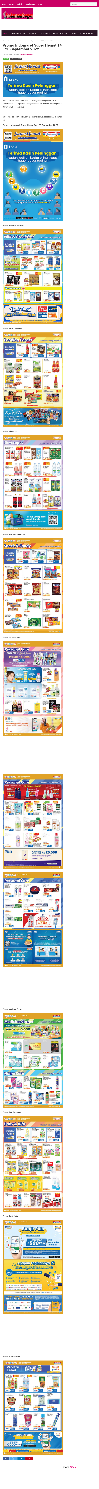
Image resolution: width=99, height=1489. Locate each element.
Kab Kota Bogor (60, 33)
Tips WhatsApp (30, 4)
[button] (6, 1458)
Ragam (74, 33)
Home (4, 4)
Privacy (40, 4)
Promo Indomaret (16, 58)
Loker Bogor (44, 33)
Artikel (19, 4)
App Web (32, 33)
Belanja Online (86, 33)
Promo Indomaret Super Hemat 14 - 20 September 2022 (32, 47)
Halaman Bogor (18, 33)
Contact (11, 4)
